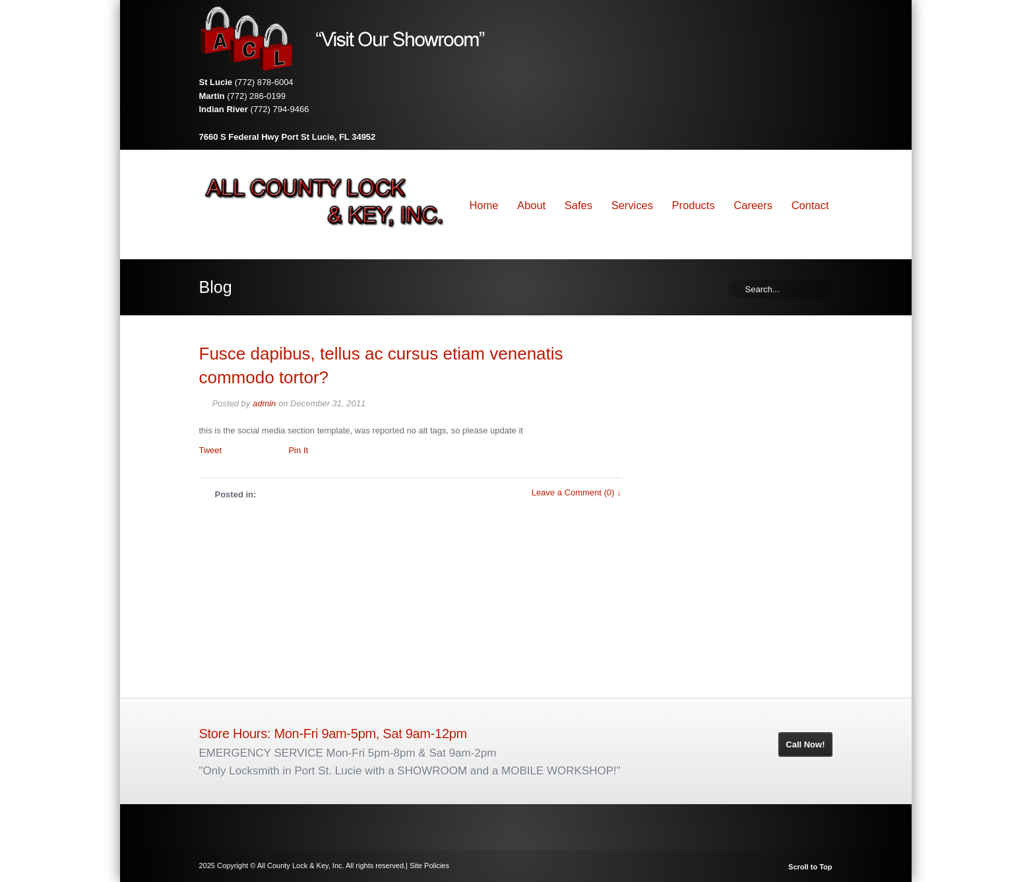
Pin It (298, 450)
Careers (753, 205)
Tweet (210, 450)
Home (483, 205)
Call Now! (805, 744)
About (531, 205)
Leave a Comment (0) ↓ (576, 492)
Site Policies (429, 865)
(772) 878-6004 (264, 82)
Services (632, 205)
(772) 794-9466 (280, 109)
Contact (810, 205)
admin (264, 403)
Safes (578, 205)
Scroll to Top (810, 867)
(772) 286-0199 (256, 96)
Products (693, 205)
